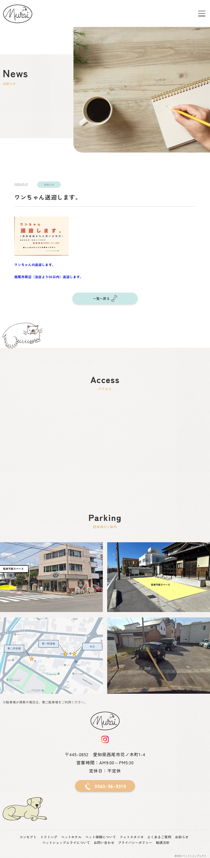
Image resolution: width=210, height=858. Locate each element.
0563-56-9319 (110, 785)
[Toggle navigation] (201, 13)
